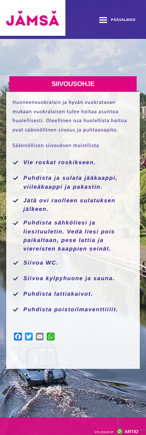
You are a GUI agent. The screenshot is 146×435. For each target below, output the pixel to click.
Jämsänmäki (32, 18)
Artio (116, 432)
